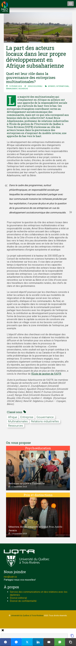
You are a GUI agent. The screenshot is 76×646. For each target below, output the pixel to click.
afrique (12, 417)
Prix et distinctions (38, 495)
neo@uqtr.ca (10, 576)
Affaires (51, 86)
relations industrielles (45, 421)
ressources (15, 425)
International (62, 86)
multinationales (18, 421)
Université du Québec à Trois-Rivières (27, 615)
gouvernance (45, 417)
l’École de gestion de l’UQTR (46, 373)
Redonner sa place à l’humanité (26, 483)
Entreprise (26, 417)
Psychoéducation (38, 448)
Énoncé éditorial (18, 597)
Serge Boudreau (35, 86)
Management (12, 89)
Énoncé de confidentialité (23, 601)
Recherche (23, 89)
